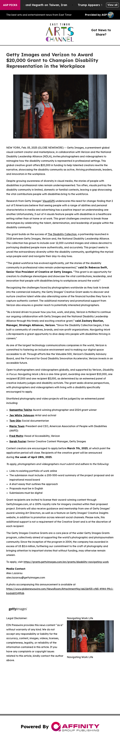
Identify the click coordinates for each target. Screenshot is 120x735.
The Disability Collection (62, 234)
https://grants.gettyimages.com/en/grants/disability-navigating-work (66, 561)
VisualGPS (48, 200)
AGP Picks (10, 5)
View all (112, 4)
